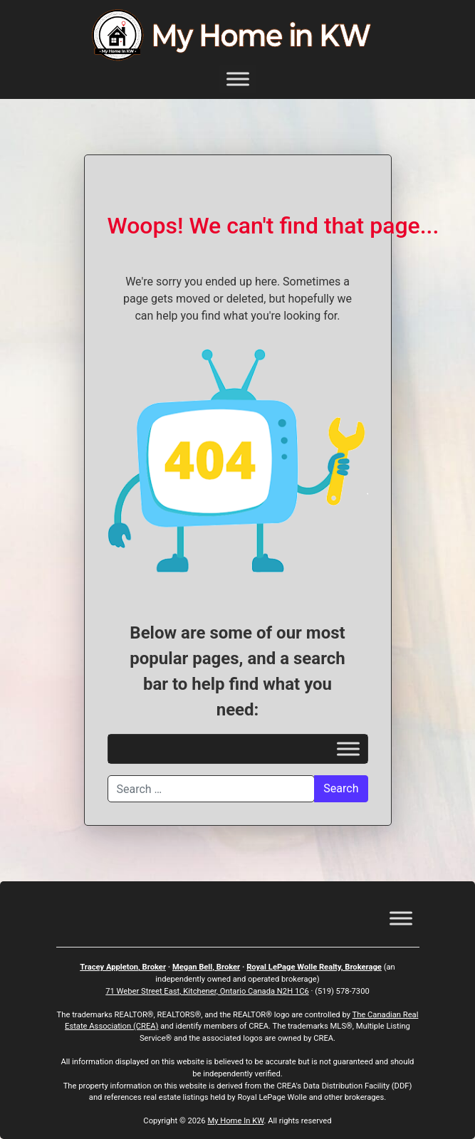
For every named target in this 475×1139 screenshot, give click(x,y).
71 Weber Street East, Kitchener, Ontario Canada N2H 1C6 (207, 991)
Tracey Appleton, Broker (123, 967)
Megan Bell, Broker (206, 967)
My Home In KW (235, 1120)
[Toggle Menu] (237, 79)
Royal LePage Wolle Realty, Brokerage (314, 967)
